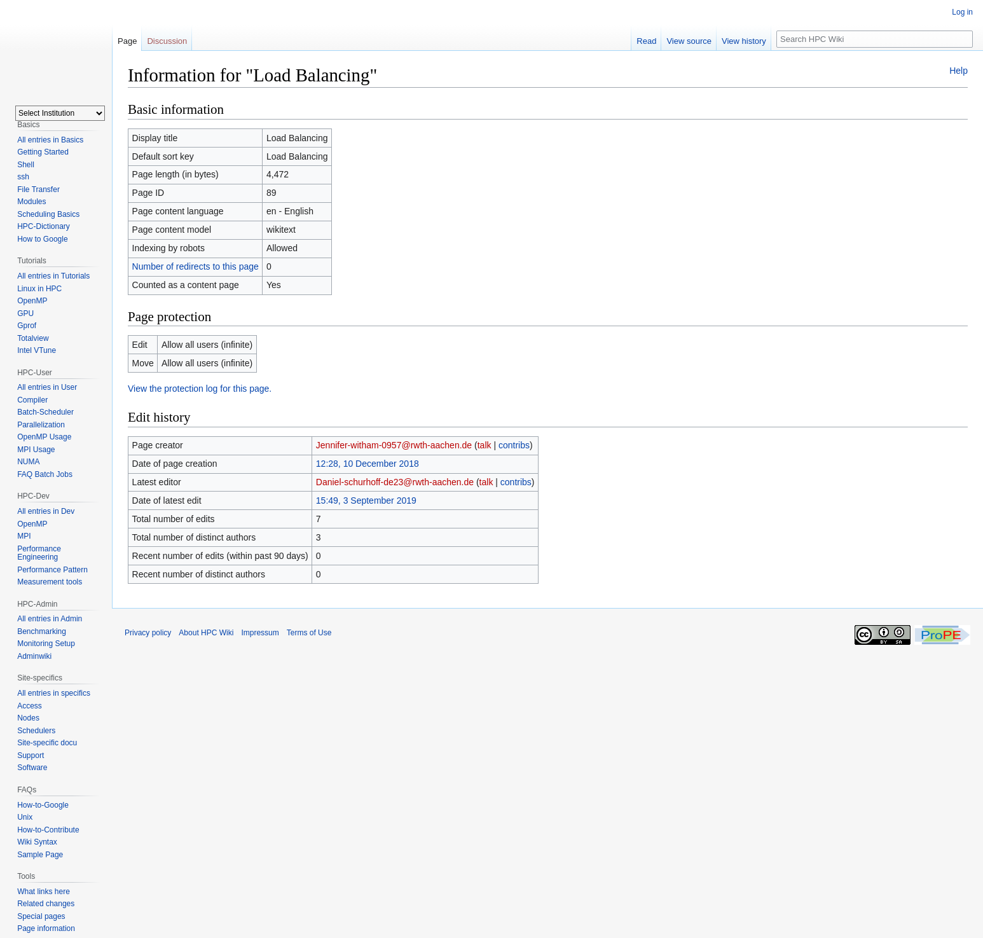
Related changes (45, 903)
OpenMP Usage (44, 436)
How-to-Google (43, 805)
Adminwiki (34, 656)
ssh (23, 176)
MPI (24, 536)
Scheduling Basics (48, 214)
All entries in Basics (50, 139)
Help (958, 71)
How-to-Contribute (48, 829)
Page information (46, 928)
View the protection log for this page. (200, 388)
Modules (31, 201)
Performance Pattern (52, 569)
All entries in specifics (53, 693)
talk (485, 445)
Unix (24, 817)
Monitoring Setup (46, 643)
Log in (962, 12)
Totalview (32, 338)
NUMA (28, 461)
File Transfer (38, 189)
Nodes (28, 718)
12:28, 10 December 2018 (367, 464)
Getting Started (43, 152)
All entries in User (47, 387)
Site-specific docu (47, 742)
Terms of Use (309, 632)
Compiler (32, 400)
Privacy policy (148, 632)
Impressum (259, 632)
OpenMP (32, 300)
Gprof (26, 325)
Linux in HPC (39, 288)
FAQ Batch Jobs (44, 474)
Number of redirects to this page (195, 266)
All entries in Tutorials (53, 276)
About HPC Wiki (206, 632)
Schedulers (36, 730)
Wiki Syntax (37, 842)
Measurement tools (49, 581)
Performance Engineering (39, 553)
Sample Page (40, 854)
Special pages (41, 916)
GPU (25, 313)
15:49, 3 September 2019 (366, 500)
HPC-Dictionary (43, 226)
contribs (514, 445)
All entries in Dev (45, 511)
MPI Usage (36, 449)
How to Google (42, 239)
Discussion (167, 41)
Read (646, 41)
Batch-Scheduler (45, 412)
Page (127, 41)
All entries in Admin (49, 618)
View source (688, 41)
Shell (25, 164)
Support (30, 755)
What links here (43, 891)
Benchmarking (41, 631)
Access (29, 705)
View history (744, 41)
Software (32, 767)
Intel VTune (36, 350)
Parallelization (41, 424)
